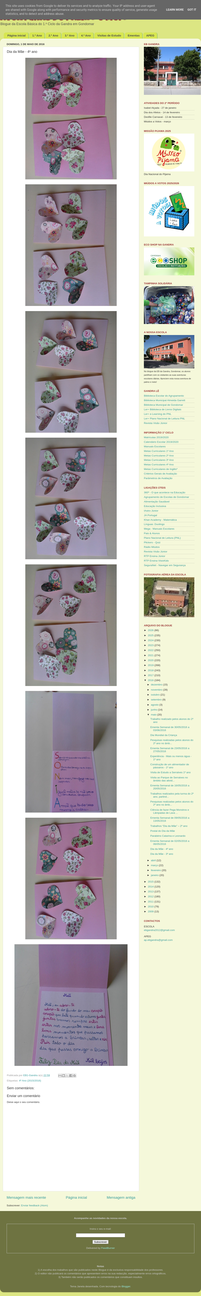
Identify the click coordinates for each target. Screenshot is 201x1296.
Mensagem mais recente (26, 1197)
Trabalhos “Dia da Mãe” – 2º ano (168, 826)
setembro (156, 699)
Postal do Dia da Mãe (162, 830)
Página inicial (16, 35)
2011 (151, 901)
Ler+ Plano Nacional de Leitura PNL (164, 418)
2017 (151, 675)
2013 (151, 891)
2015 (151, 881)
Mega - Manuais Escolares (159, 528)
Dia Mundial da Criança (163, 735)
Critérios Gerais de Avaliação (160, 473)
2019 (151, 665)
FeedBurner (108, 1248)
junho (154, 709)
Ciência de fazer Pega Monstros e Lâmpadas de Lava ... (169, 811)
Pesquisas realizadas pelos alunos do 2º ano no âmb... (171, 742)
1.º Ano (37, 35)
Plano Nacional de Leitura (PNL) (162, 537)
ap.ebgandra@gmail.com (158, 940)
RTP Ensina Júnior (154, 556)
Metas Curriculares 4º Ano (159, 464)
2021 (151, 655)
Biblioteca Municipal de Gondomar (163, 404)
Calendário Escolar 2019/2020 (161, 441)
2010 (151, 906)
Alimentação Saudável (156, 501)
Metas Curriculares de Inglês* (161, 469)
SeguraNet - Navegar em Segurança (165, 565)
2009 (151, 911)
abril (153, 860)
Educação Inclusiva (155, 506)
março (155, 865)
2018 (151, 670)
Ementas (134, 35)
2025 (151, 635)
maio (154, 714)
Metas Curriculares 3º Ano (159, 460)
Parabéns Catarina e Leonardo (168, 835)
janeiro (155, 875)
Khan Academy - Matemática (160, 519)
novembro (157, 689)
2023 (151, 645)
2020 (151, 660)
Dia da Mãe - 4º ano (161, 849)
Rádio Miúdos (152, 547)
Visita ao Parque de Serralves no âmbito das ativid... (169, 779)
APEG (150, 35)
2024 (151, 640)
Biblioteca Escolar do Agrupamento (164, 395)
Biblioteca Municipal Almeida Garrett (164, 400)
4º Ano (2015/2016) (30, 1080)
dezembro (157, 684)
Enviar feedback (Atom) (34, 1205)
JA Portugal (150, 515)
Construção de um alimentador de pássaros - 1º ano (169, 766)
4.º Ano (86, 35)
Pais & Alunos (152, 533)
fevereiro (156, 870)
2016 (151, 680)
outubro (155, 694)
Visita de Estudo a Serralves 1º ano (170, 772)
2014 (151, 886)
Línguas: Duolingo (154, 524)
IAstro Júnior (151, 510)
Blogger (126, 1286)
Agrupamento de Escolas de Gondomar (166, 497)
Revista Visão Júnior (155, 423)
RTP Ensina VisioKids (156, 560)
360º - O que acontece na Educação (164, 492)
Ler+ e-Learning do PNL (157, 414)
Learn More (175, 9)
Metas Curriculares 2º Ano (159, 455)
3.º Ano (69, 35)
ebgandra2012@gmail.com (159, 930)
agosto (155, 704)
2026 (151, 630)
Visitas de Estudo (109, 35)
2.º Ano (53, 35)
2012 (151, 896)
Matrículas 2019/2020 (156, 437)
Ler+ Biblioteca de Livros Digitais (162, 409)
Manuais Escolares (155, 446)
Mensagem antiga (121, 1197)
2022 (151, 650)
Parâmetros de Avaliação (158, 478)
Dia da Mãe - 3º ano (161, 853)
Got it (191, 9)
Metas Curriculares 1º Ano (159, 451)
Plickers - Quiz (152, 542)
